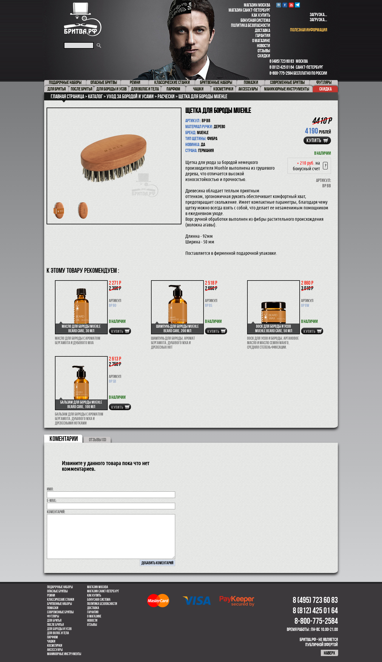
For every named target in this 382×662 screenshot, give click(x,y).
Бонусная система (255, 20)
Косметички (54, 645)
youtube (291, 4)
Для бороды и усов (59, 629)
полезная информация (308, 29)
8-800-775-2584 (281, 73)
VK (278, 4)
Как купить (261, 15)
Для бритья (54, 620)
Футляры (53, 616)
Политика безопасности (250, 25)
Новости (263, 45)
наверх (329, 652)
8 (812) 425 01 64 (281, 67)
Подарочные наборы (60, 587)
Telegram (297, 4)
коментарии (64, 438)
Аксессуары (55, 650)
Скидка (325, 88)
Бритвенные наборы (59, 604)
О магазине (261, 40)
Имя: (50, 489)
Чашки (51, 641)
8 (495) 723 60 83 (281, 61)
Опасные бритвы (57, 591)
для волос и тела (58, 633)
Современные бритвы (60, 612)
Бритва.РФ (82, 19)
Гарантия (262, 35)
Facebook (284, 4)
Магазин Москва (257, 4)
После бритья (55, 625)
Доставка (262, 30)
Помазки (52, 608)
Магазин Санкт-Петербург (249, 10)
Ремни (51, 595)
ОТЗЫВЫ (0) (97, 439)
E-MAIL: (52, 500)
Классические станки (60, 599)
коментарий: (56, 511)
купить (313, 140)
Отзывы (264, 50)
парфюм (52, 637)
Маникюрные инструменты (64, 654)
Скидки (264, 55)
